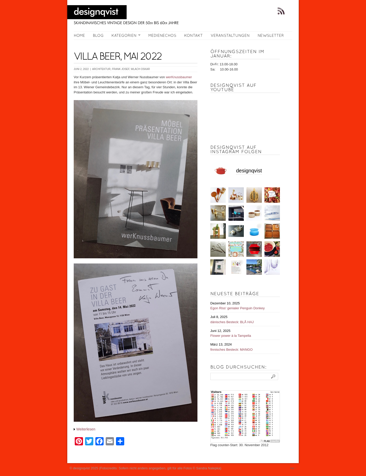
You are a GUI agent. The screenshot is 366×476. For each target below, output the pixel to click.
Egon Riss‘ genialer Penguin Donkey (237, 308)
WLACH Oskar (140, 69)
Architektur (101, 69)
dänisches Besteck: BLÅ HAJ (232, 322)
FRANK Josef (120, 69)
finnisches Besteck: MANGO (231, 349)
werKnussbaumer (179, 77)
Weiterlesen (85, 429)
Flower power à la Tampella (230, 336)
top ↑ (293, 468)
